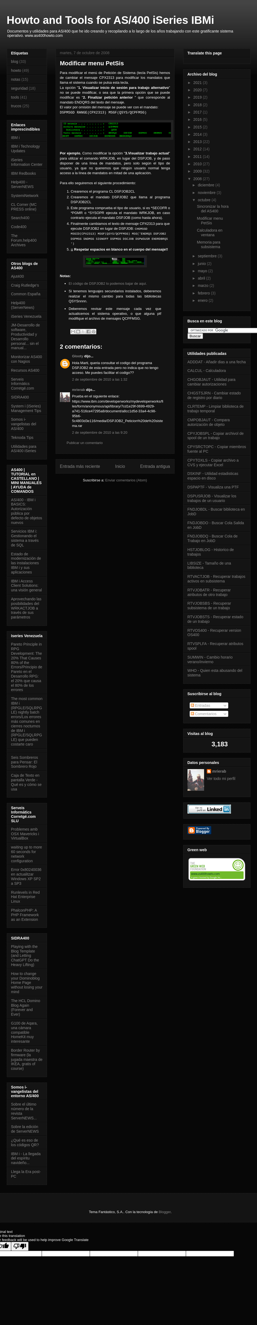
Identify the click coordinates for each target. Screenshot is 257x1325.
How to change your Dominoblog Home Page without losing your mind (27, 982)
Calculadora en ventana (209, 232)
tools (15, 97)
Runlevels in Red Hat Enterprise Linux (25, 897)
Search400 (20, 218)
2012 (198, 149)
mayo (203, 271)
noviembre (207, 192)
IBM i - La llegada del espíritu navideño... (26, 1158)
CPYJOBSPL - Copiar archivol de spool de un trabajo (216, 435)
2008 (198, 179)
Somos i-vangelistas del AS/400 (23, 424)
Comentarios (204, 714)
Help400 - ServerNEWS (22, 184)
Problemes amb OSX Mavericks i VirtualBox (25, 834)
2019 (198, 97)
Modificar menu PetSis (210, 220)
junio (202, 263)
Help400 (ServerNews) (22, 305)
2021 (198, 82)
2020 (198, 90)
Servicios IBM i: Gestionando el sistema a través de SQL (25, 538)
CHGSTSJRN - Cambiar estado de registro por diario (214, 395)
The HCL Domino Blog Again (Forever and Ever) (25, 1007)
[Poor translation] (19, 1246)
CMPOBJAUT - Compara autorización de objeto (209, 422)
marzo (204, 285)
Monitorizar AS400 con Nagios (26, 359)
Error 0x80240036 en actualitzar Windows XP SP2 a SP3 (26, 876)
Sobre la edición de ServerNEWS (25, 1129)
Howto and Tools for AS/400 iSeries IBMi (110, 20)
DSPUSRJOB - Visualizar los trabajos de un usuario (212, 498)
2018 (198, 105)
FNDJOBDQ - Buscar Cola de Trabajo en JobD (213, 538)
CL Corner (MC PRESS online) (24, 206)
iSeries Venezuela (26, 316)
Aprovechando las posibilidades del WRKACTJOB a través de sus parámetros (26, 608)
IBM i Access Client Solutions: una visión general (26, 585)
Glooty (77, 356)
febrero (204, 293)
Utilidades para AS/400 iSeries (23, 448)
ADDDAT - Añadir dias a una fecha (217, 362)
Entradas (200, 705)
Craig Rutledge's (25, 285)
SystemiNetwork (25, 195)
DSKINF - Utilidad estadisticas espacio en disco (213, 475)
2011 (198, 156)
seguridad (19, 88)
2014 (198, 134)
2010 (198, 164)
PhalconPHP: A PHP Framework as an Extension (25, 915)
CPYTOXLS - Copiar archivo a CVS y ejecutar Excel (213, 462)
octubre (205, 200)
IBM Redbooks (23, 173)
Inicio (120, 466)
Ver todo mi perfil (221, 778)
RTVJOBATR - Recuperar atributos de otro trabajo (209, 592)
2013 (198, 142)
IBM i (15, 137)
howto (16, 70)
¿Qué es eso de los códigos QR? (25, 1142)
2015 (198, 127)
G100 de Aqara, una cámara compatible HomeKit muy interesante (24, 1032)
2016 (198, 119)
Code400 (19, 227)
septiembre (208, 256)
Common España (25, 294)
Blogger (165, 1212)
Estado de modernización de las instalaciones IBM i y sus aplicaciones (26, 563)
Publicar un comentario (85, 443)
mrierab (78, 390)
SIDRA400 (20, 397)
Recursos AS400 (25, 370)
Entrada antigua (155, 466)
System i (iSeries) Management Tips (26, 408)
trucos (16, 106)
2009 (198, 171)
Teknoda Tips (22, 437)
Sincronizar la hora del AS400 (213, 208)
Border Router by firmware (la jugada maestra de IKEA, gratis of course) (27, 1059)
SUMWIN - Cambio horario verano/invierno (210, 659)
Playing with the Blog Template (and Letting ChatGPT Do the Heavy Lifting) (25, 955)
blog (14, 61)
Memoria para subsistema (208, 244)
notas (15, 79)
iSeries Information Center (27, 162)
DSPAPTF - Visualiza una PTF (213, 487)
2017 (198, 112)
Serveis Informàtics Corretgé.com (22, 384)
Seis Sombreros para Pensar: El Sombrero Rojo (24, 762)
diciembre (206, 185)
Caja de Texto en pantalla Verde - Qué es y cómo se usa (26, 782)
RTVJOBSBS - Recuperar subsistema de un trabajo (209, 605)
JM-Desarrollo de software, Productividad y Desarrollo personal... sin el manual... (25, 336)
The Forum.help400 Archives (24, 240)
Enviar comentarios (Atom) (126, 480)
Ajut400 (17, 276)
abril (202, 278)
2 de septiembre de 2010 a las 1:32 (100, 379)
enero (203, 300)
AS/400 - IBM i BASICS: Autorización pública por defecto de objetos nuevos (26, 511)
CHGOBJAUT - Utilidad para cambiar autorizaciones (212, 381)
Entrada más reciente (80, 466)
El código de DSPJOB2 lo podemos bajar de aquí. (108, 283)
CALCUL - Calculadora (207, 370)
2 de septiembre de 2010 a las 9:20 (100, 432)
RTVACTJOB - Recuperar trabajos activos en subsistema (216, 578)
